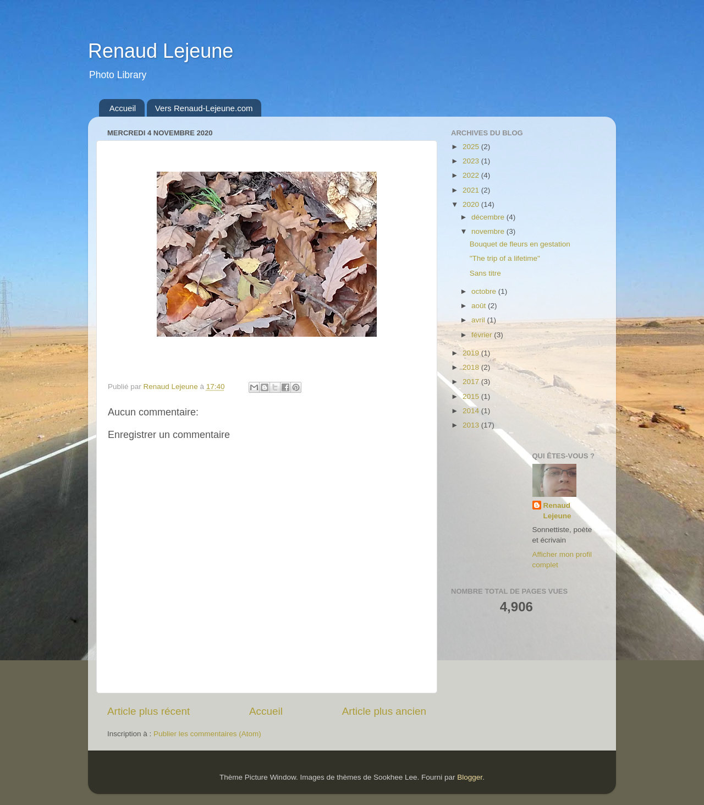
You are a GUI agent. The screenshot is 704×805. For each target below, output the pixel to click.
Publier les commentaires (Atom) (207, 734)
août (479, 306)
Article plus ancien (384, 711)
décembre (489, 217)
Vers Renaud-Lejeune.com (204, 108)
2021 (472, 190)
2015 (472, 396)
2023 (472, 161)
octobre (484, 291)
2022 (472, 175)
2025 (472, 147)
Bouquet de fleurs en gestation (520, 244)
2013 (472, 425)
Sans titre (485, 273)
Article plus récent (148, 711)
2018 (472, 367)
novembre (489, 231)
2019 (472, 353)
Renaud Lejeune (160, 51)
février (482, 335)
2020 (472, 204)
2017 (472, 381)
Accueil (122, 108)
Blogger (469, 777)
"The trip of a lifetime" (505, 258)
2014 (472, 411)
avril (479, 320)
